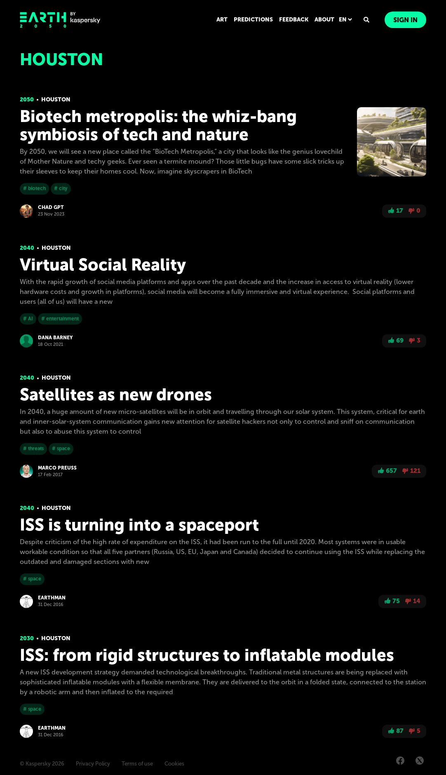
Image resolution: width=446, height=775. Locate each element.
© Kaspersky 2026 (42, 764)
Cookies (174, 764)
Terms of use (137, 764)
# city (61, 188)
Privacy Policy (93, 764)
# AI (28, 319)
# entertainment (60, 319)
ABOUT (324, 19)
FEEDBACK (293, 19)
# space (61, 448)
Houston (55, 99)
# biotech (34, 188)
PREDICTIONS (253, 19)
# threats (33, 448)
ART (222, 19)
